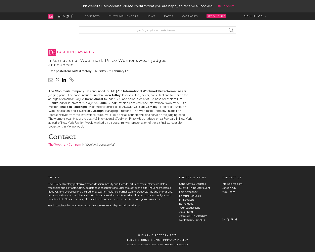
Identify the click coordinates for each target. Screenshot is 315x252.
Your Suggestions (189, 207)
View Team (228, 191)
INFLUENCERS (123, 16)
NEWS (151, 16)
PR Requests (186, 199)
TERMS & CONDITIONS (143, 240)
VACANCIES (190, 16)
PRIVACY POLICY (175, 240)
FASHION (65, 52)
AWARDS (86, 52)
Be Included (186, 203)
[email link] (50, 79)
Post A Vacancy (188, 191)
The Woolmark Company (65, 144)
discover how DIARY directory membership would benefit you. (103, 205)
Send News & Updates (192, 183)
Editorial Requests (190, 195)
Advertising (186, 211)
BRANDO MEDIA (177, 244)
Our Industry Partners (192, 219)
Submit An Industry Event (194, 187)
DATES (168, 16)
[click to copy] (71, 80)
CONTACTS (92, 16)
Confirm (226, 6)
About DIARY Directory (193, 215)
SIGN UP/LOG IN (255, 16)
